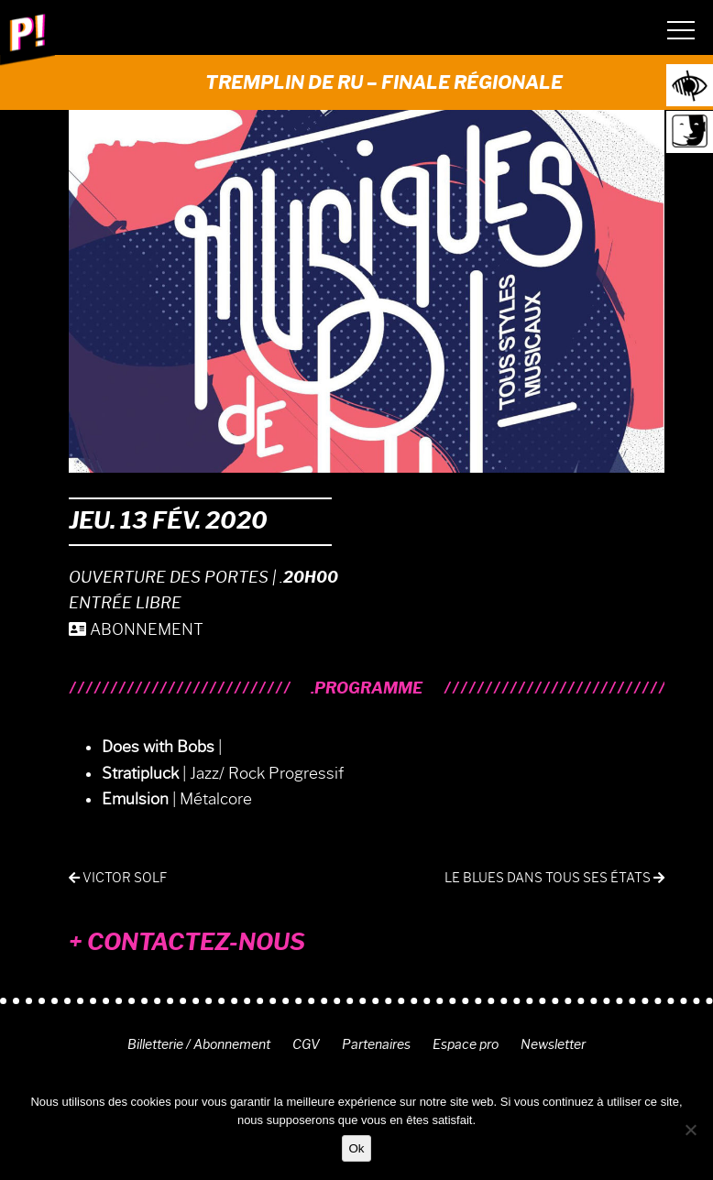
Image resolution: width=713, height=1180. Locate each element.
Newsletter (553, 1044)
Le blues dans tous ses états (554, 878)
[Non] (690, 1129)
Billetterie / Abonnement (198, 1044)
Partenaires (376, 1044)
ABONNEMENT (136, 629)
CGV (306, 1044)
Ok (356, 1148)
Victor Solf (118, 878)
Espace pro (466, 1044)
